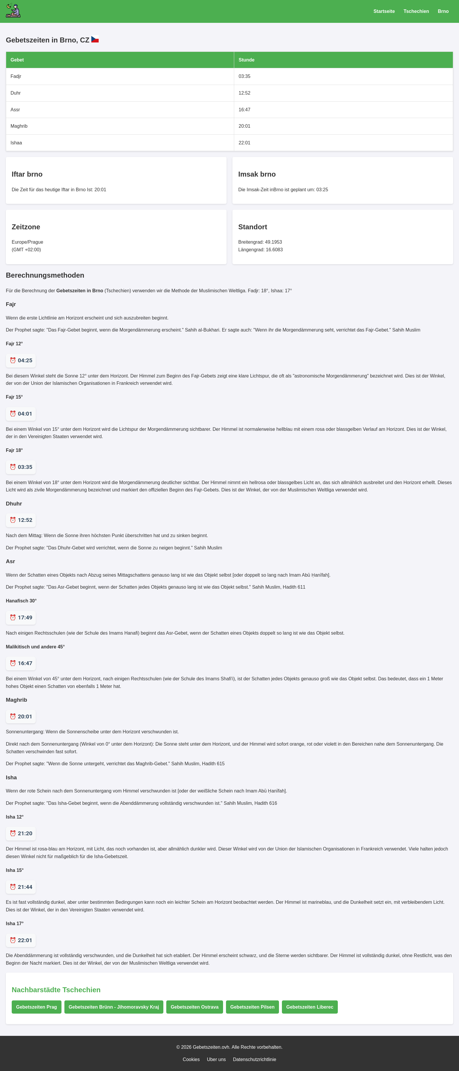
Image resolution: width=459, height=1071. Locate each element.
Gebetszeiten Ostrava (195, 1007)
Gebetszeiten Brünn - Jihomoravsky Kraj (114, 1007)
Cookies (191, 1059)
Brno (443, 11)
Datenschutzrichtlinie (254, 1059)
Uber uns (216, 1059)
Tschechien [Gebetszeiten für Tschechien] (416, 11)
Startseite (384, 11)
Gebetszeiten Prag (36, 1007)
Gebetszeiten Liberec (309, 1007)
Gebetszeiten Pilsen (252, 1007)
